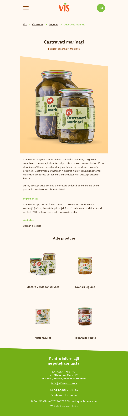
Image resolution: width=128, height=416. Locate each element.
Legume (53, 24)
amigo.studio (70, 406)
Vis (25, 24)
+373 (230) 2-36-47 (64, 390)
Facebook (56, 395)
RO (101, 8)
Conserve (37, 24)
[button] (26, 8)
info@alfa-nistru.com (64, 383)
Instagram (71, 395)
